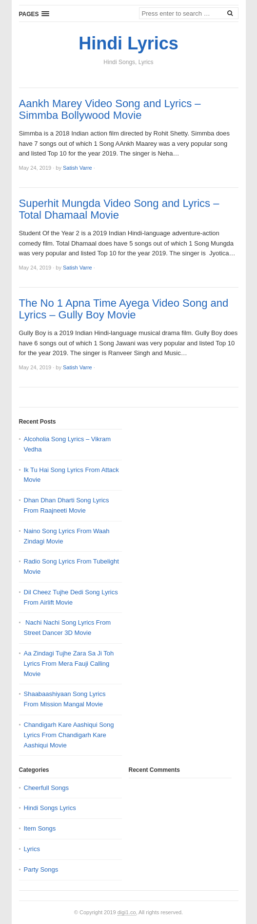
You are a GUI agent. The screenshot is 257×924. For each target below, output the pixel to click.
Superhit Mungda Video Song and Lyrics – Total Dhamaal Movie (119, 209)
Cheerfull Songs (46, 787)
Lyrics (32, 849)
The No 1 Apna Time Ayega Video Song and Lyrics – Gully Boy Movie (124, 309)
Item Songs (40, 828)
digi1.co (127, 912)
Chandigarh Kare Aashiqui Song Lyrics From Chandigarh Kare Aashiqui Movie (69, 735)
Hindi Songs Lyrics (50, 807)
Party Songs (41, 869)
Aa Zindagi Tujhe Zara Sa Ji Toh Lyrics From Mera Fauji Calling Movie (69, 663)
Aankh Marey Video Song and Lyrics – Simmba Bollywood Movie (110, 109)
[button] (34, 13)
